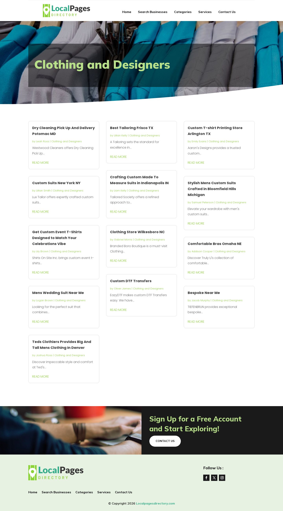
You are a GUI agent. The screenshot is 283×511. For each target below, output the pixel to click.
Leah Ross (42, 141)
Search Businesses (152, 12)
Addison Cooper (202, 251)
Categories (183, 12)
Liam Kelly (120, 190)
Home (126, 12)
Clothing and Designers (66, 141)
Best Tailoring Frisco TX (131, 127)
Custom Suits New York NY (56, 182)
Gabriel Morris (123, 239)
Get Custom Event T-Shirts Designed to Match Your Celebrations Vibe (57, 237)
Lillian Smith (43, 190)
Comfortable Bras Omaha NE (215, 243)
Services (205, 12)
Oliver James (122, 288)
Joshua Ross (44, 355)
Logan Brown (44, 300)
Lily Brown (42, 251)
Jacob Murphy (201, 300)
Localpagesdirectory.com (155, 503)
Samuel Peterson (203, 202)
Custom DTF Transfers (131, 280)
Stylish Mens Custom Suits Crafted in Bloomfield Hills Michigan (212, 188)
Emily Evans (199, 141)
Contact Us (227, 12)
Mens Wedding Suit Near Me (58, 292)
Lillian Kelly (120, 135)
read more (40, 162)
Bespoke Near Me (204, 292)
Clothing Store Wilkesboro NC (137, 231)
